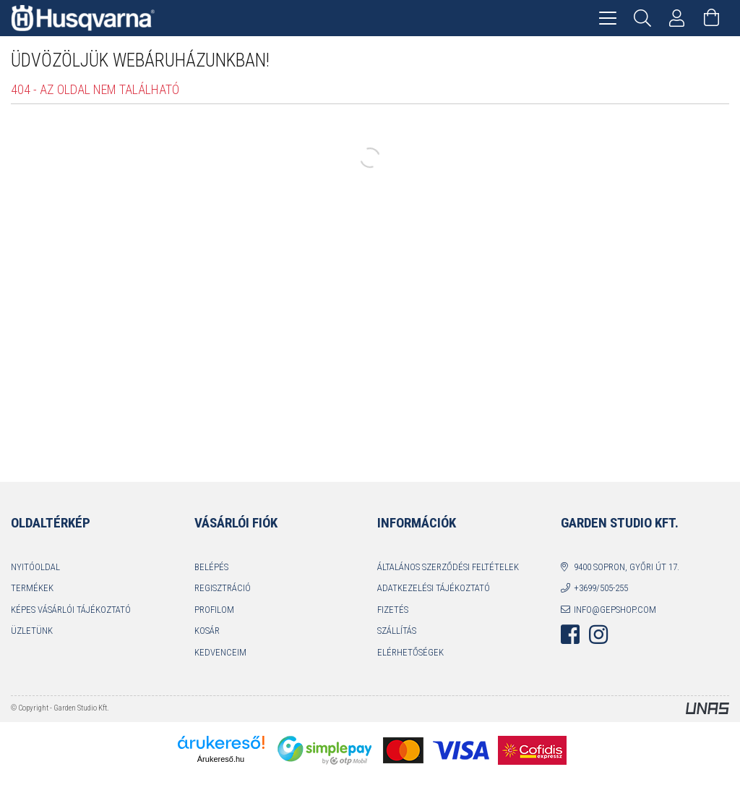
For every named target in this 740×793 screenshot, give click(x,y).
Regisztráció (222, 587)
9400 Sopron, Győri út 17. (626, 566)
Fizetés (392, 609)
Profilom (214, 609)
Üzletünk (32, 630)
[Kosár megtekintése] (711, 18)
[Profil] (677, 18)
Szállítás (396, 630)
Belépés (211, 566)
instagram (598, 634)
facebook (570, 634)
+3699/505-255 (601, 587)
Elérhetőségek (410, 652)
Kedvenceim (220, 652)
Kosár (207, 630)
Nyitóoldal (35, 566)
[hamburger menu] (607, 18)
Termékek (32, 587)
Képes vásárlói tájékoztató (71, 609)
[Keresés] (642, 18)
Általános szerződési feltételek (448, 566)
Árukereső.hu (220, 759)
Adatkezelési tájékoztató (433, 587)
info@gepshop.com (615, 609)
